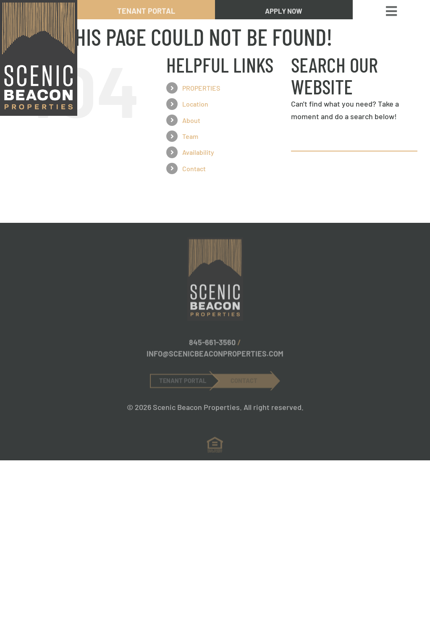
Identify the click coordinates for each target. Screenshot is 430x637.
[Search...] (354, 141)
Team (190, 136)
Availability (198, 152)
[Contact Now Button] (246, 383)
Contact (194, 168)
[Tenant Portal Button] (185, 383)
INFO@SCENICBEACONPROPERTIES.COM (215, 356)
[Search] (301, 141)
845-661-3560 (212, 345)
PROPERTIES (201, 88)
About (191, 120)
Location (195, 104)
